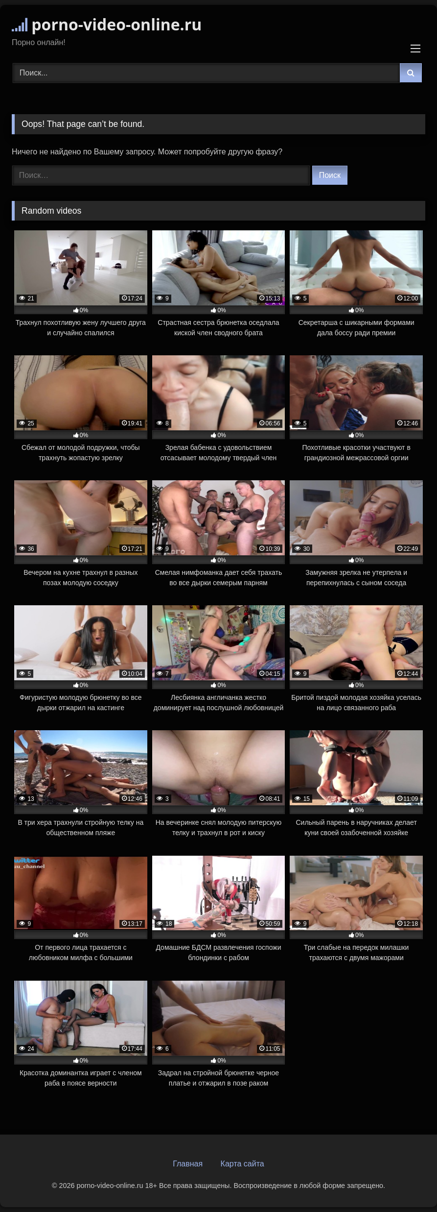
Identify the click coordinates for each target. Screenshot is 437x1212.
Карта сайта (242, 1164)
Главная (188, 1164)
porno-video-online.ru (107, 24)
